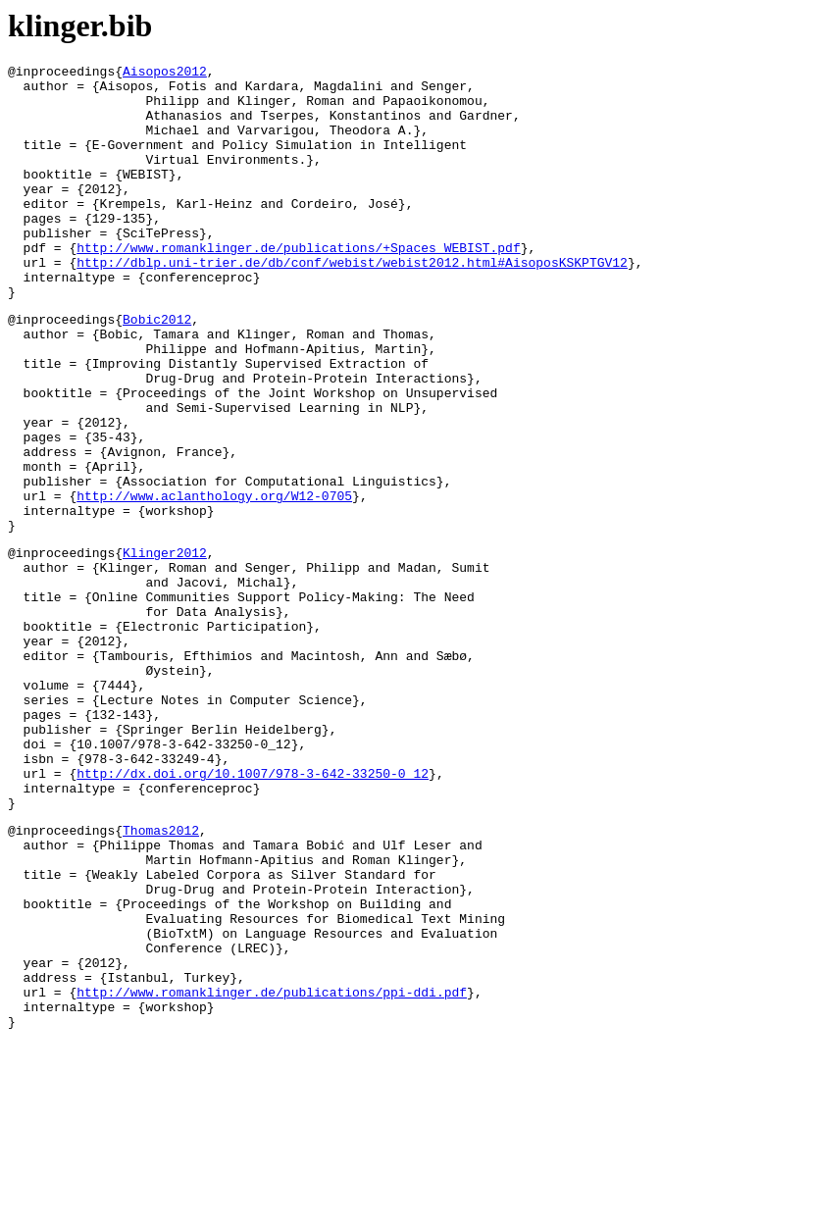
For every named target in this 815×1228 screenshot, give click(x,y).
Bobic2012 (157, 369)
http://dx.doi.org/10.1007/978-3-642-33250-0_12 (252, 911)
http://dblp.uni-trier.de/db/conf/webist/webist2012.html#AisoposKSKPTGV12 (352, 303)
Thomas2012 (161, 977)
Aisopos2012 (165, 73)
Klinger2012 (165, 646)
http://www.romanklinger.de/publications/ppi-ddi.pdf (271, 1171)
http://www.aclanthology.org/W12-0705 (214, 580)
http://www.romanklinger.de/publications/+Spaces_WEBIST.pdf (298, 285)
